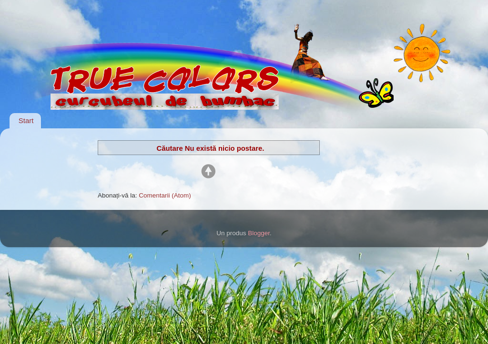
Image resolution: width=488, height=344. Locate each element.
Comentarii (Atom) (165, 195)
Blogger (259, 233)
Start (26, 120)
